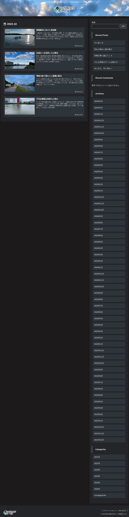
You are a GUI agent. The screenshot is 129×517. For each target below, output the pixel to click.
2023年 (97, 470)
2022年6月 (98, 389)
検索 (93, 22)
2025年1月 (98, 191)
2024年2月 (98, 261)
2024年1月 (98, 267)
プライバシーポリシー (110, 510)
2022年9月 (98, 370)
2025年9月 (98, 140)
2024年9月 (98, 216)
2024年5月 (98, 242)
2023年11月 (99, 280)
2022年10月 (99, 363)
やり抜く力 (98, 43)
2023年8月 (98, 299)
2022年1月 (98, 421)
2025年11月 (99, 127)
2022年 (97, 463)
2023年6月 (98, 312)
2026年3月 (98, 101)
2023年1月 (98, 344)
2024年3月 (98, 255)
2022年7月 (98, 382)
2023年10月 (99, 287)
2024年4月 (98, 248)
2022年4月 (98, 402)
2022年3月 (98, 408)
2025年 (97, 483)
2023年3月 (98, 331)
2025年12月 (99, 121)
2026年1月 (98, 114)
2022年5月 (98, 395)
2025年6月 (98, 159)
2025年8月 (98, 146)
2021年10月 (99, 440)
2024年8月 (98, 223)
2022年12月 (99, 351)
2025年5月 (98, 165)
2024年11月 (99, 204)
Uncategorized (100, 495)
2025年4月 (98, 172)
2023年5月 (98, 319)
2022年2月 (98, 414)
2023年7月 (98, 306)
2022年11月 (99, 357)
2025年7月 (98, 152)
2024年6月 (98, 236)
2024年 (97, 476)
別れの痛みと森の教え (103, 49)
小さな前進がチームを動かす (106, 62)
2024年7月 (98, 229)
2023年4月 (98, 325)
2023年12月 (99, 274)
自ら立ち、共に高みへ (103, 68)
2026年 (97, 489)
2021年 (97, 457)
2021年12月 (99, 427)
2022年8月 (98, 376)
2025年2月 (98, 184)
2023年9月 (98, 293)
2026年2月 (98, 108)
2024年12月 (99, 197)
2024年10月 (99, 210)
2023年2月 (98, 338)
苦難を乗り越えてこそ (103, 56)
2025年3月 (98, 178)
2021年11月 (99, 434)
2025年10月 (99, 133)
